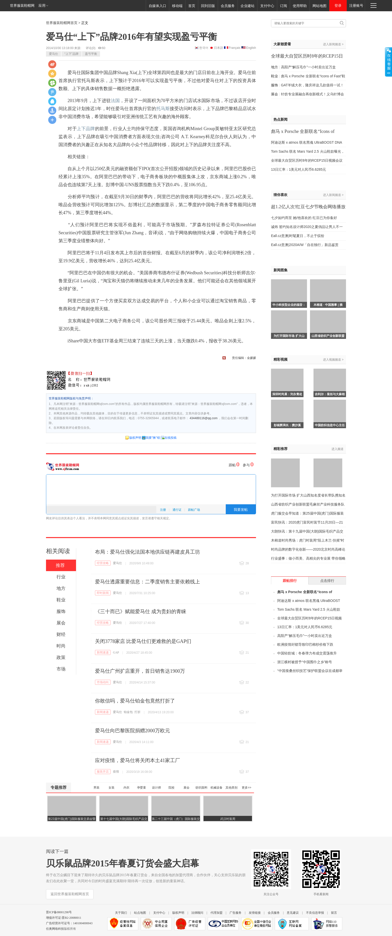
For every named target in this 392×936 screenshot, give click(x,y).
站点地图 (140, 912)
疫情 (116, 771)
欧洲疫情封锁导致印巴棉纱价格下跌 (305, 644)
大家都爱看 (282, 44)
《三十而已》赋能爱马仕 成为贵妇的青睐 (140, 611)
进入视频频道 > (333, 359)
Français (234, 47)
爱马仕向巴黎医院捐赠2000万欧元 (132, 730)
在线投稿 (170, 437)
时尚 (61, 645)
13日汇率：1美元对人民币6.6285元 (298, 169)
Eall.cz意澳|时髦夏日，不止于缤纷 (297, 236)
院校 (171, 787)
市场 (61, 668)
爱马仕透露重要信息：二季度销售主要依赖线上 (147, 581)
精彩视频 (281, 359)
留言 (334, 912)
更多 (52, 120)
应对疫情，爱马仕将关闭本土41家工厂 (137, 760)
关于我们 (121, 912)
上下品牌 (86, 128)
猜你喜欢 (281, 195)
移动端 (177, 6)
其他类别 (232, 787)
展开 (388, 62)
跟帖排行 (290, 581)
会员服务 (228, 6)
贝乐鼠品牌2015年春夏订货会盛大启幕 (122, 863)
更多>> (246, 787)
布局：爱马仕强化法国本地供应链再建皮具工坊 (147, 552)
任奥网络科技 (55, 928)
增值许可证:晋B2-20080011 (63, 917)
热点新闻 (281, 119)
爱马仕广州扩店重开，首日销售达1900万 (140, 671)
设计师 (156, 787)
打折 (137, 712)
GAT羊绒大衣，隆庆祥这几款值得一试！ (312, 85)
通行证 (177, 510)
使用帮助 (300, 6)
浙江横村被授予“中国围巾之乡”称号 (304, 662)
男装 (97, 787)
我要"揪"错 (153, 437)
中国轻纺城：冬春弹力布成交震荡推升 (307, 653)
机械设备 (216, 787)
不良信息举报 (315, 912)
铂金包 (128, 712)
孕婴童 (141, 787)
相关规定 (163, 518)
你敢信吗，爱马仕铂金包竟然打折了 (135, 701)
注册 (163, 510)
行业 (61, 576)
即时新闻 (103, 593)
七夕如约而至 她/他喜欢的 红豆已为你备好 (304, 218)
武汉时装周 (227, 819)
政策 (61, 657)
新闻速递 (103, 652)
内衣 (127, 787)
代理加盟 (216, 912)
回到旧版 (208, 6)
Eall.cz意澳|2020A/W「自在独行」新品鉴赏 (304, 245)
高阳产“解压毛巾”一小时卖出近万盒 (308, 67)
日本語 (218, 47)
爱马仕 (53, 54)
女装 (111, 787)
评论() (91, 48)
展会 (61, 622)
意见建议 (293, 912)
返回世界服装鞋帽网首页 (69, 894)
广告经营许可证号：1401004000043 (69, 923)
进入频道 (338, 449)
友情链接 (255, 912)
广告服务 (236, 912)
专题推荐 (58, 787)
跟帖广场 (194, 510)
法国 (115, 100)
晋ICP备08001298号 (59, 912)
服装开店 (103, 771)
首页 (191, 6)
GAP (116, 652)
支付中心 (267, 6)
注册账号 (356, 6)
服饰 (61, 611)
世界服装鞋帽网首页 (62, 23)
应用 (43, 6)
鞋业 (61, 599)
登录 (338, 6)
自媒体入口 (157, 6)
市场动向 (103, 682)
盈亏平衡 (91, 54)
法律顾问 (197, 912)
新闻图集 (281, 270)
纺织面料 (202, 787)
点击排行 (327, 581)
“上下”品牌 (71, 54)
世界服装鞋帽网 (22, 6)
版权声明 (135, 437)
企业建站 (247, 6)
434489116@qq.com (204, 418)
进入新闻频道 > (333, 44)
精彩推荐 (281, 449)
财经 (61, 634)
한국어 (203, 47)
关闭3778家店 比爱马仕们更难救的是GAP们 (143, 641)
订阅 (283, 6)
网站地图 (319, 6)
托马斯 (163, 108)
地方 (61, 588)
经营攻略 (103, 563)
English (251, 47)
